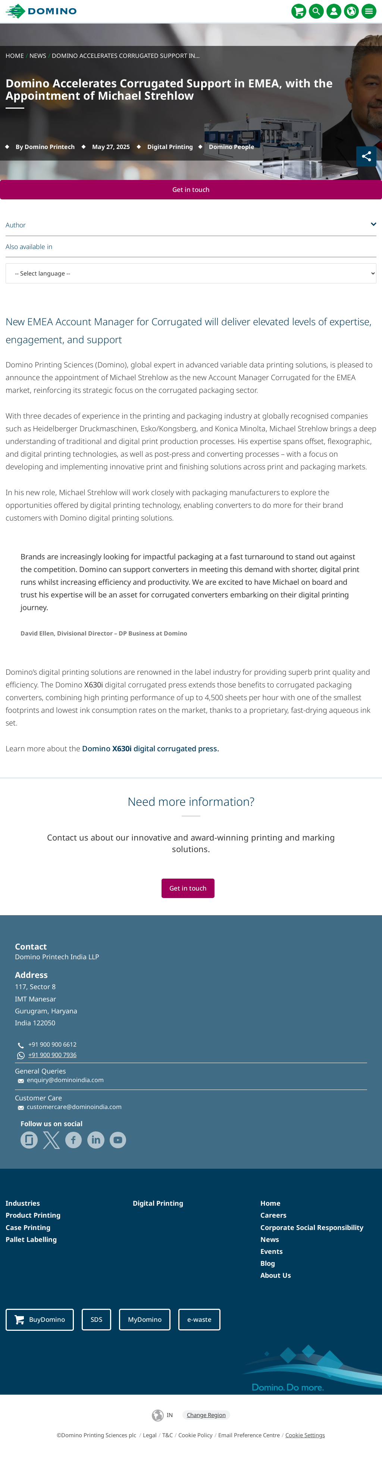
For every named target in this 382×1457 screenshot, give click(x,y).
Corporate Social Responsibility (311, 1227)
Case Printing (28, 1227)
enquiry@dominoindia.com (65, 1080)
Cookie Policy (195, 1435)
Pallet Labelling (31, 1239)
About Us (275, 1275)
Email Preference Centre (249, 1435)
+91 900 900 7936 (52, 1055)
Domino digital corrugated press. (150, 748)
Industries (23, 1203)
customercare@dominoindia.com (74, 1107)
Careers (273, 1215)
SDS (98, 1319)
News (269, 1239)
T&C (167, 1435)
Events (271, 1251)
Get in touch (191, 189)
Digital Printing (158, 1203)
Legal (150, 1435)
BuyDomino (40, 1320)
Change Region (206, 1416)
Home (270, 1203)
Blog (267, 1263)
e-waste (203, 1319)
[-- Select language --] (191, 274)
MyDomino (147, 1319)
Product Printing (33, 1215)
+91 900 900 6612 (52, 1045)
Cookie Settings (305, 1435)
